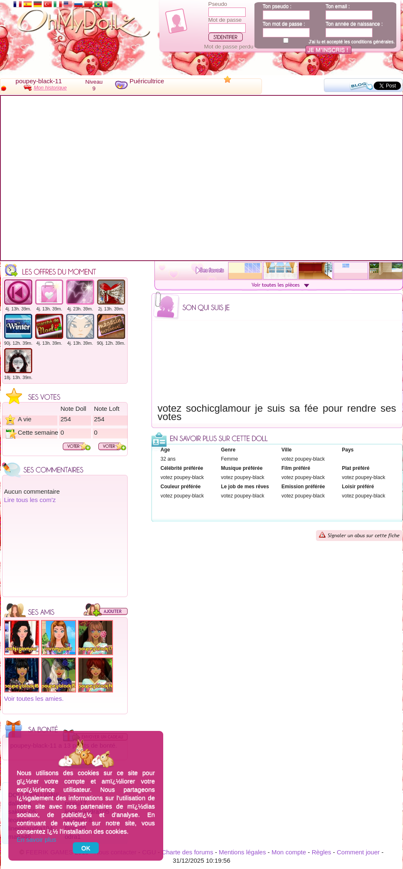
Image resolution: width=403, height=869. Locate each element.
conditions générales (372, 41)
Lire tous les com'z (30, 499)
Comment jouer (358, 852)
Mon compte (289, 852)
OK (85, 847)
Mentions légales (242, 852)
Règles (321, 852)
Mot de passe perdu (229, 47)
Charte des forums (187, 852)
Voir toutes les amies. (34, 698)
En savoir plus (36, 839)
